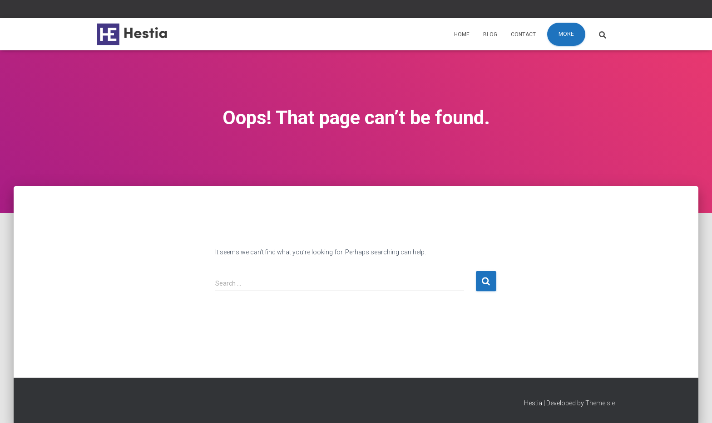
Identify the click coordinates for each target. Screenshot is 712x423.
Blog (490, 34)
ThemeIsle (600, 403)
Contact (523, 34)
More (566, 34)
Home (462, 34)
